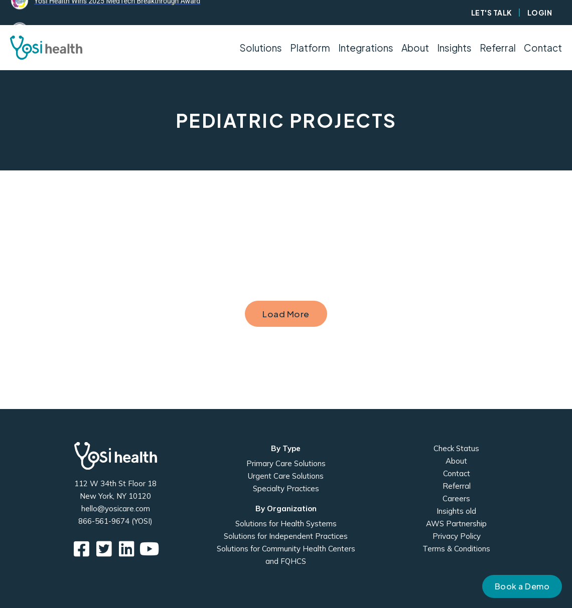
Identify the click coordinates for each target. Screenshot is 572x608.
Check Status (456, 448)
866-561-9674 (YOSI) (115, 521)
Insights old (456, 511)
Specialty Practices (286, 488)
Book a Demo (522, 586)
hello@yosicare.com (115, 508)
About (456, 461)
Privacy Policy (457, 536)
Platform (310, 48)
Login (539, 13)
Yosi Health (115, 456)
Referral (498, 48)
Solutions (260, 48)
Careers (456, 498)
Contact (543, 48)
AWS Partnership (456, 523)
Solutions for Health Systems (286, 523)
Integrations (365, 48)
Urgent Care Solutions (286, 476)
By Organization (286, 508)
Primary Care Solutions (286, 463)
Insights (454, 48)
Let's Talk (491, 13)
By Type (286, 448)
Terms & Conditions (456, 548)
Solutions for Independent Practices (286, 536)
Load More (286, 313)
